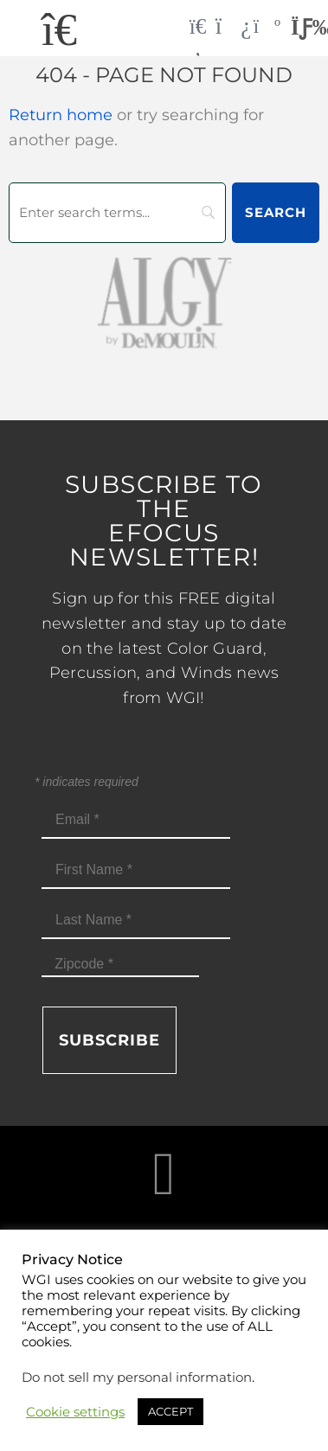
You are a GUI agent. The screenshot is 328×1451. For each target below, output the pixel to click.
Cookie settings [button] (75, 1412)
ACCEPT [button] (170, 1411)
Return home (61, 115)
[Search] (117, 212)
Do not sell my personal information (137, 1377)
